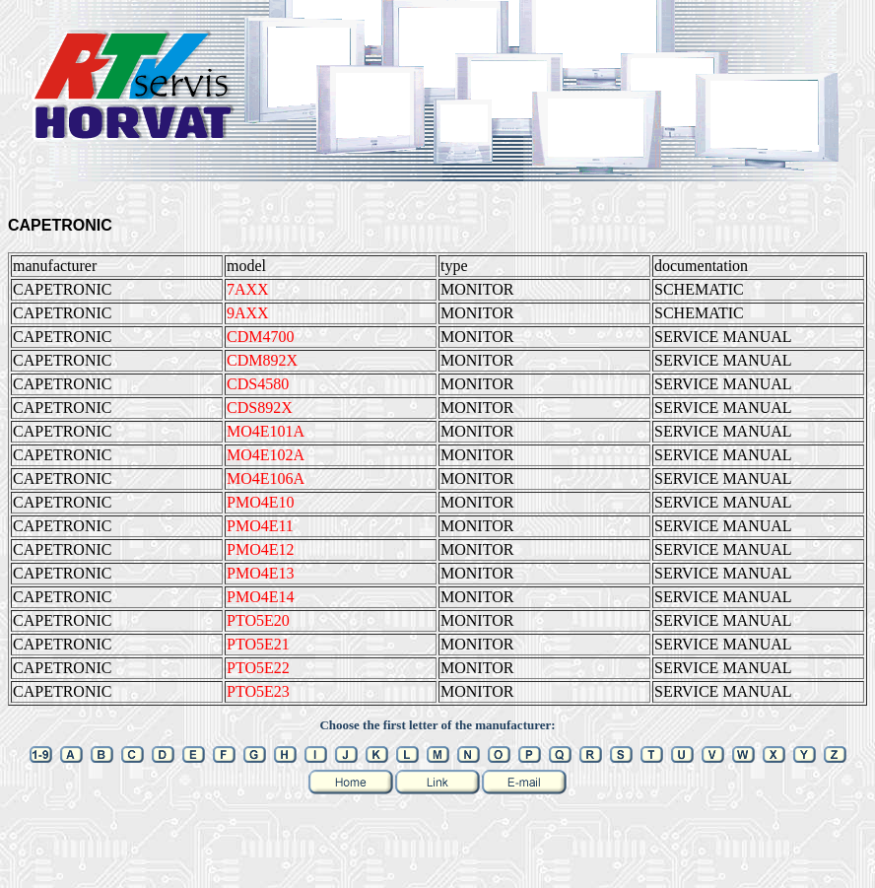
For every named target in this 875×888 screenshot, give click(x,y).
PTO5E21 (258, 644)
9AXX (248, 313)
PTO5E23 (258, 691)
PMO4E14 (260, 596)
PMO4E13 (260, 573)
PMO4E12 (260, 549)
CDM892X (262, 360)
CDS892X (260, 407)
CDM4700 (260, 336)
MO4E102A (265, 454)
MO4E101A (265, 431)
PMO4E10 (260, 502)
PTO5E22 (258, 667)
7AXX (248, 289)
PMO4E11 (260, 525)
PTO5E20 (258, 620)
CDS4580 (258, 384)
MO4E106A (265, 478)
